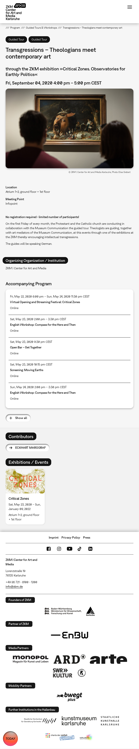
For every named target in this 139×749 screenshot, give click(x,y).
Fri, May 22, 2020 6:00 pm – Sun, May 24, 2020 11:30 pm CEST (50, 296)
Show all (21, 418)
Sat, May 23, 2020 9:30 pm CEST (31, 341)
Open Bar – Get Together (26, 347)
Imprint (54, 537)
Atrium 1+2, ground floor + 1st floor (28, 191)
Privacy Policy (70, 537)
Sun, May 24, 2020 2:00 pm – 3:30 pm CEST (38, 387)
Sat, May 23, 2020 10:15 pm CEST (31, 364)
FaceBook (48, 549)
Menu (129, 7)
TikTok (80, 549)
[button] (69, 128)
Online (14, 308)
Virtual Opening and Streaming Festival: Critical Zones (45, 302)
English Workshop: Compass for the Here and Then (43, 324)
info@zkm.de (14, 586)
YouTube (69, 549)
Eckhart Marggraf (30, 447)
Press (86, 537)
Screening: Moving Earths (26, 370)
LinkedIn (90, 549)
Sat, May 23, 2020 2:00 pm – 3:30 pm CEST (38, 319)
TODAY (10, 738)
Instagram (59, 549)
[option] (27, 496)
